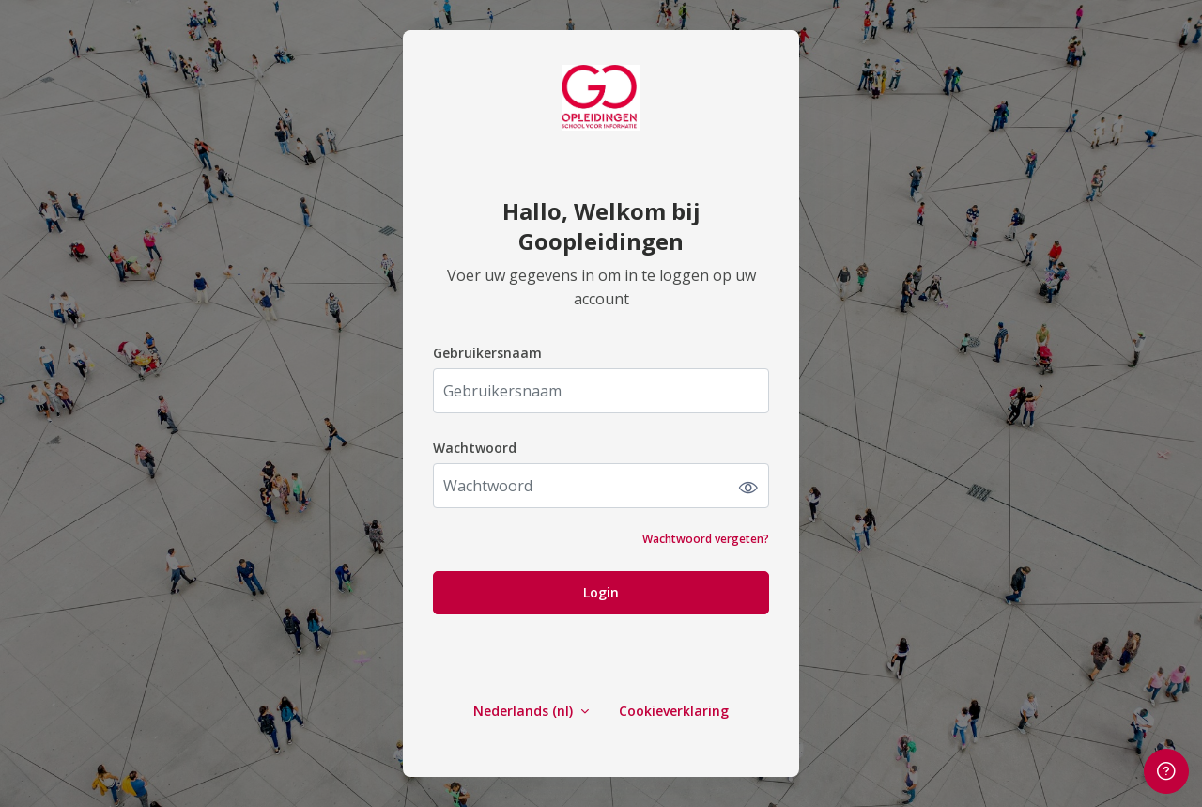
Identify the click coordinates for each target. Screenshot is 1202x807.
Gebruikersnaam (487, 353)
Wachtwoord (474, 448)
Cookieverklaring (674, 711)
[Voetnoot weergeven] (1166, 771)
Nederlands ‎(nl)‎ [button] (525, 711)
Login (601, 592)
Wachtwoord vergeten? (705, 539)
